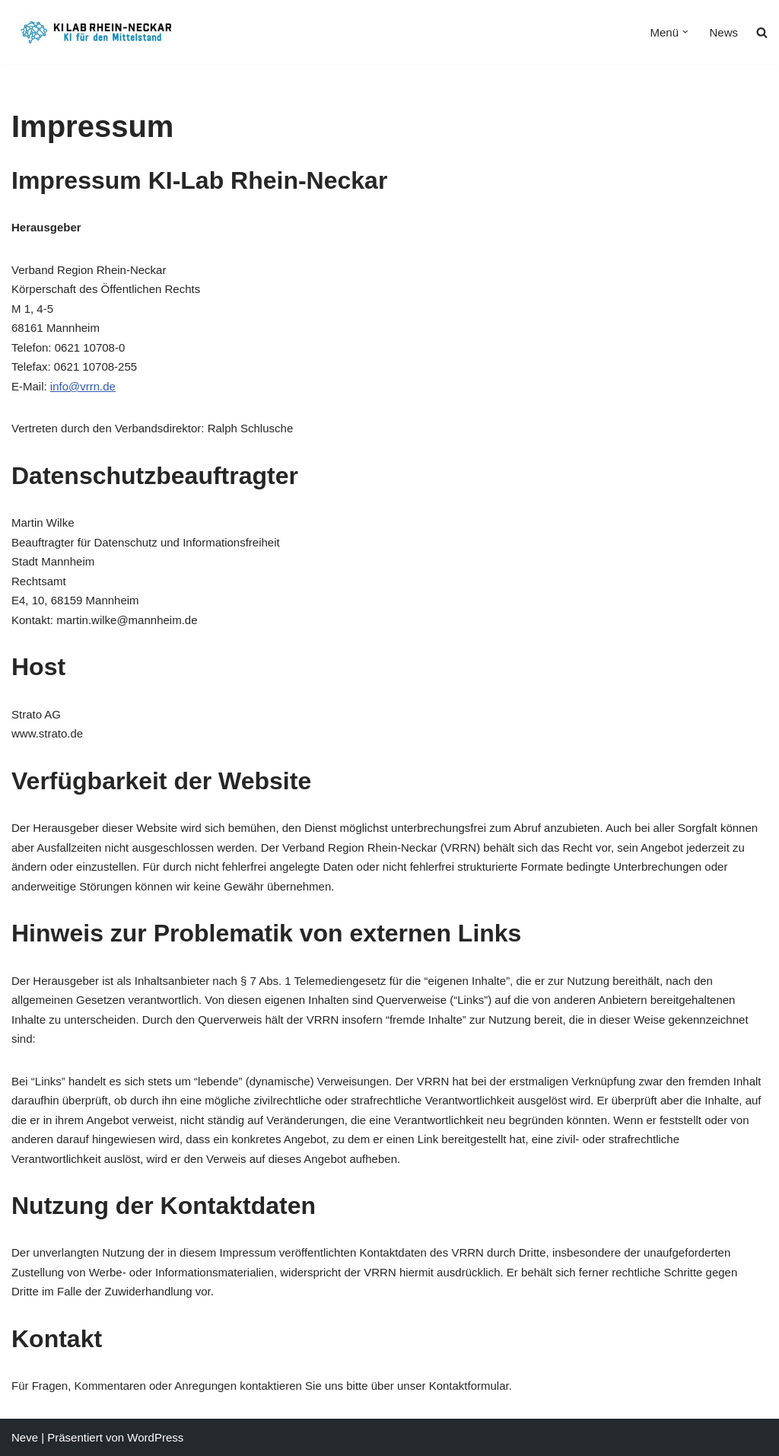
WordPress (155, 1437)
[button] (685, 32)
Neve (24, 1437)
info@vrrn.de (83, 386)
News (723, 32)
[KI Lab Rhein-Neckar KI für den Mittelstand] (98, 32)
